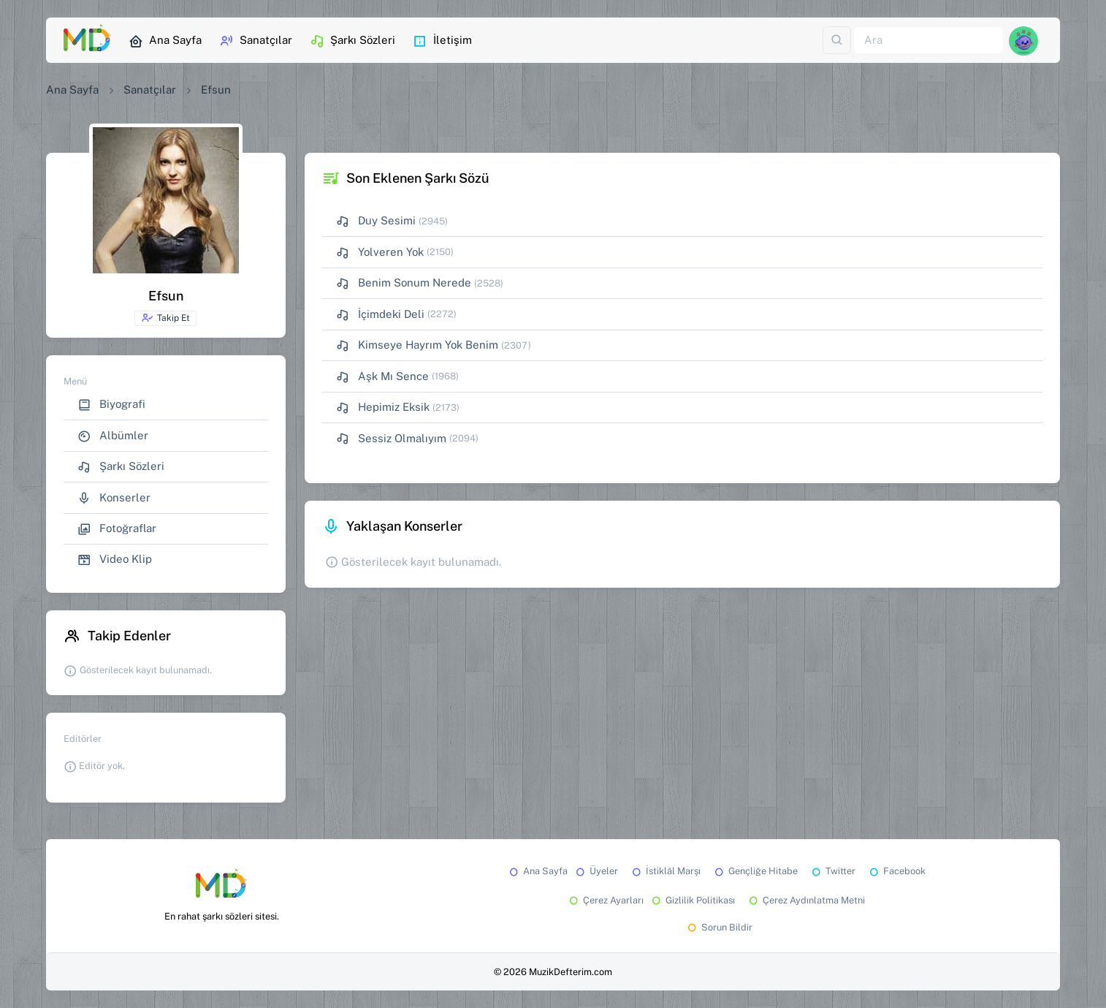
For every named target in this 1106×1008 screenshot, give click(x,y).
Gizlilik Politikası (692, 900)
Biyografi (111, 405)
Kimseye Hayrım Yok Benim (417, 345)
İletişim (442, 41)
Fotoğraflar (116, 529)
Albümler (112, 436)
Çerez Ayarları (605, 900)
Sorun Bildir (718, 927)
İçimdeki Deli (380, 315)
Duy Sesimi (376, 221)
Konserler (113, 498)
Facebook (896, 870)
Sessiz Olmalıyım (391, 439)
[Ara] (928, 40)
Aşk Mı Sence (382, 377)
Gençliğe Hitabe (755, 870)
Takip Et (165, 318)
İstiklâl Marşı (665, 870)
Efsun (216, 89)
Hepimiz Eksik (383, 407)
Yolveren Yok (380, 252)
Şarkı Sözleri (352, 41)
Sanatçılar (255, 41)
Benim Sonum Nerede (403, 283)
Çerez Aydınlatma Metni (806, 900)
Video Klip (114, 559)
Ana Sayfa (165, 41)
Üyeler (595, 870)
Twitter (832, 870)
